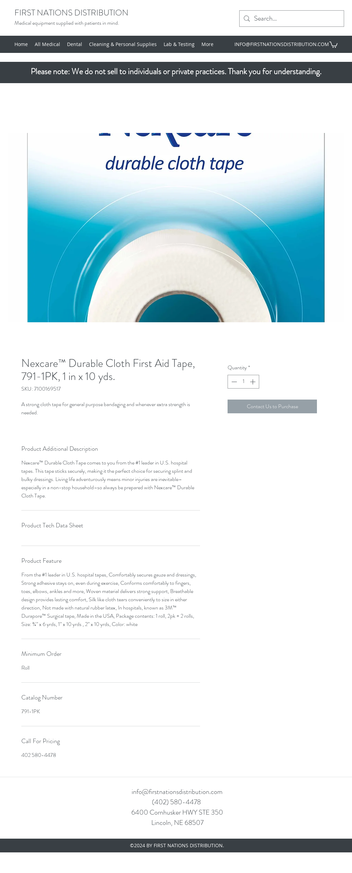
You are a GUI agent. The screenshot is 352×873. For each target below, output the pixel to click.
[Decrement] (233, 381)
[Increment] (253, 381)
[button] (333, 44)
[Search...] (291, 18)
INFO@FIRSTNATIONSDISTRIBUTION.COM (281, 44)
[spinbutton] (243, 381)
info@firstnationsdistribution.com (177, 792)
